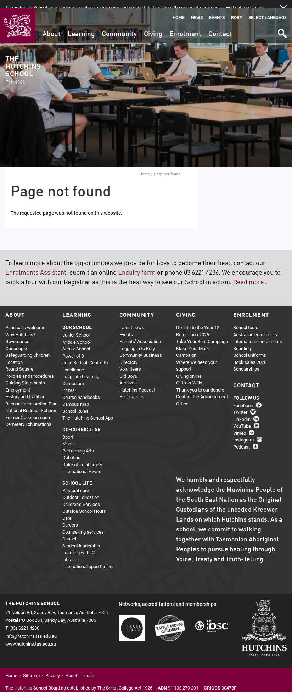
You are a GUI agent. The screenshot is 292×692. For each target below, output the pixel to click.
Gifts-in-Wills (189, 375)
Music (68, 436)
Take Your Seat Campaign (202, 333)
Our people (16, 340)
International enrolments (257, 333)
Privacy (52, 667)
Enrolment (185, 26)
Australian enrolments (255, 327)
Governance (17, 333)
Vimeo (239, 425)
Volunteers (130, 361)
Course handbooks (81, 389)
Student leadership (81, 538)
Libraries (71, 551)
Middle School (76, 334)
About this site (80, 667)
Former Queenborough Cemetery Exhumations (28, 413)
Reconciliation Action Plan (31, 396)
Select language (267, 9)
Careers (70, 517)
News (197, 9)
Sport (67, 429)
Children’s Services (81, 496)
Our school (77, 319)
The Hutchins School (23, 63)
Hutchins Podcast (137, 382)
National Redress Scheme (31, 402)
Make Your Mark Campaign (192, 344)
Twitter (240, 404)
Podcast (241, 439)
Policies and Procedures (29, 368)
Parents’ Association (140, 333)
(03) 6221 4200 (24, 620)
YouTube (242, 418)
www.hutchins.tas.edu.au (30, 636)
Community (119, 26)
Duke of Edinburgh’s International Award (82, 460)
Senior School (76, 341)
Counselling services (83, 524)
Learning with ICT (79, 544)
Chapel (69, 531)
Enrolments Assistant (35, 265)
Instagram (243, 432)
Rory (236, 9)
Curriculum (73, 375)
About (52, 26)
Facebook (243, 397)
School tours (245, 319)
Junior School (76, 327)
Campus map (75, 396)
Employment (17, 382)
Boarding (242, 340)
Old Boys (128, 368)
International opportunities (88, 558)
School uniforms (249, 347)
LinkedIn (242, 411)
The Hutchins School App (87, 410)
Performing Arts (78, 443)
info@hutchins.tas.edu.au (31, 628)
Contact (220, 26)
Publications (131, 389)
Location (14, 354)
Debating (71, 449)
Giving (153, 26)
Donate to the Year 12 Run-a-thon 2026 (197, 323)
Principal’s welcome (25, 319)
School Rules (75, 403)
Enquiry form (137, 265)
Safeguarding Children (27, 347)
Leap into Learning (80, 368)
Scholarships (246, 361)
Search (282, 23)
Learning (81, 26)
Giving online (189, 368)
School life (77, 475)
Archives (128, 375)
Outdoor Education (80, 489)
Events (217, 9)
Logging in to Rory (137, 340)
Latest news (131, 319)
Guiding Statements (25, 375)
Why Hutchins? (20, 327)
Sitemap (31, 667)
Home (179, 9)
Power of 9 (73, 348)
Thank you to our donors (200, 382)
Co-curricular (81, 422)
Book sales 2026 (249, 354)
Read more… (251, 274)
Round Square (19, 361)
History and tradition (25, 389)
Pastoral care (75, 482)
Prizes (68, 382)
